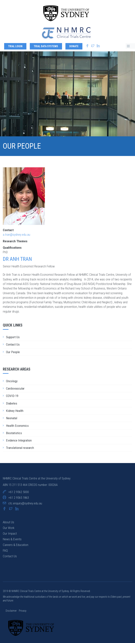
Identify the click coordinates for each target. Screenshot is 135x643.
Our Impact (10, 533)
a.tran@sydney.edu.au (16, 234)
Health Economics (17, 426)
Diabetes (11, 403)
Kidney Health (14, 411)
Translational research (20, 448)
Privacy (22, 610)
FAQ (5, 550)
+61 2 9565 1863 (18, 497)
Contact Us (13, 344)
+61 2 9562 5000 (18, 492)
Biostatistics (14, 433)
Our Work (8, 528)
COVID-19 (12, 396)
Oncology (12, 381)
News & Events (12, 539)
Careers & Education (15, 545)
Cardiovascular (15, 388)
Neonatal (11, 418)
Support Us (13, 337)
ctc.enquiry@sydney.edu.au (25, 503)
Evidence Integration (19, 440)
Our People (13, 352)
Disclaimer (11, 610)
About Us (8, 522)
